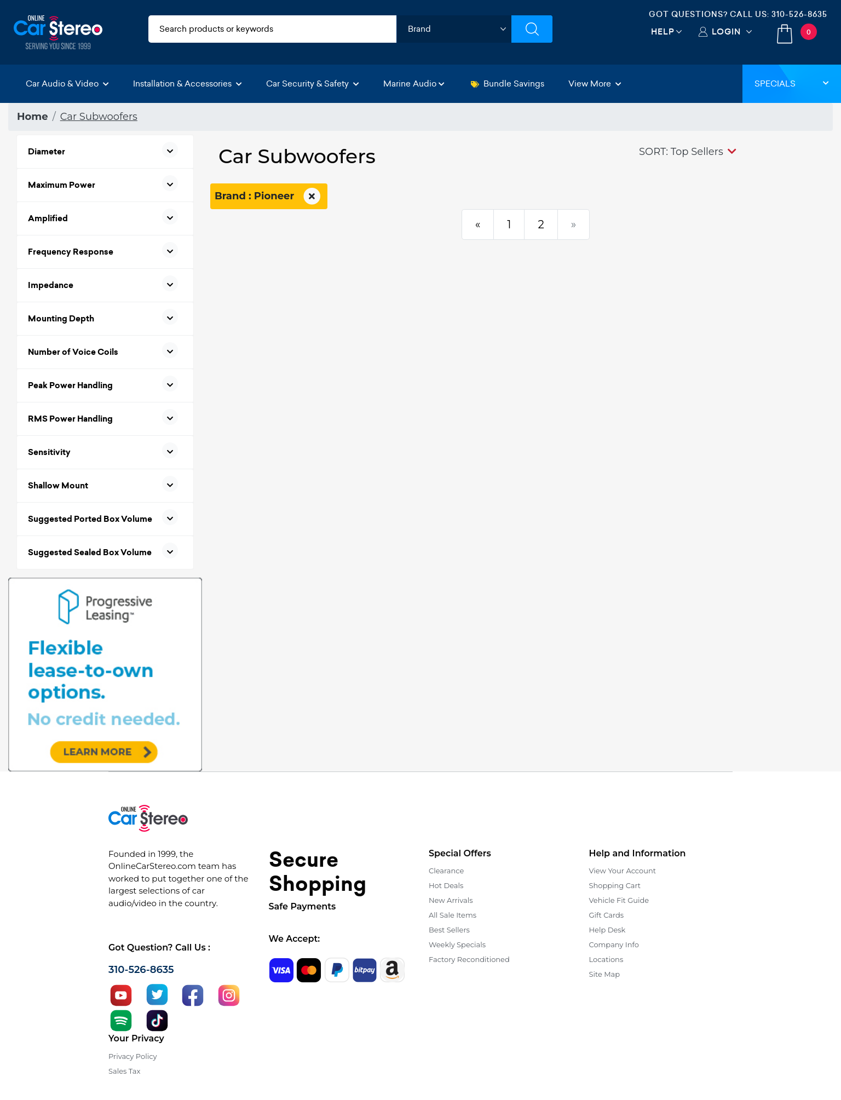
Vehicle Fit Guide (619, 900)
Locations (606, 959)
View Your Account (622, 870)
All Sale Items (452, 915)
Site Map (604, 974)
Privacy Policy (132, 1056)
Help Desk (607, 929)
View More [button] (594, 83)
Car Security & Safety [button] (312, 83)
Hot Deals (446, 885)
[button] (687, 152)
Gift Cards (606, 915)
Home (32, 117)
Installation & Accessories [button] (187, 83)
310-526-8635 (799, 14)
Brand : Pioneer (269, 196)
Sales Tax (124, 1071)
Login (726, 31)
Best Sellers (449, 929)
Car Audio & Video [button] (67, 83)
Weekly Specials (457, 944)
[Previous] (478, 224)
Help (663, 31)
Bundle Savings (507, 83)
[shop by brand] (453, 29)
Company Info (614, 944)
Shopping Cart (615, 885)
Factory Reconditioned (469, 959)
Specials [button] (791, 83)
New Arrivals (451, 900)
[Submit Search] (531, 29)
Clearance (446, 870)
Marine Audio (414, 83)
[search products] (272, 29)
